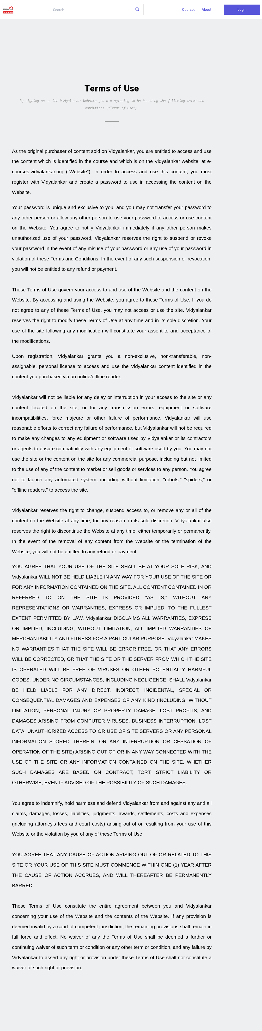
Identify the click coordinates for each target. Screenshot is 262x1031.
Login (242, 9)
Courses (188, 9)
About (206, 9)
